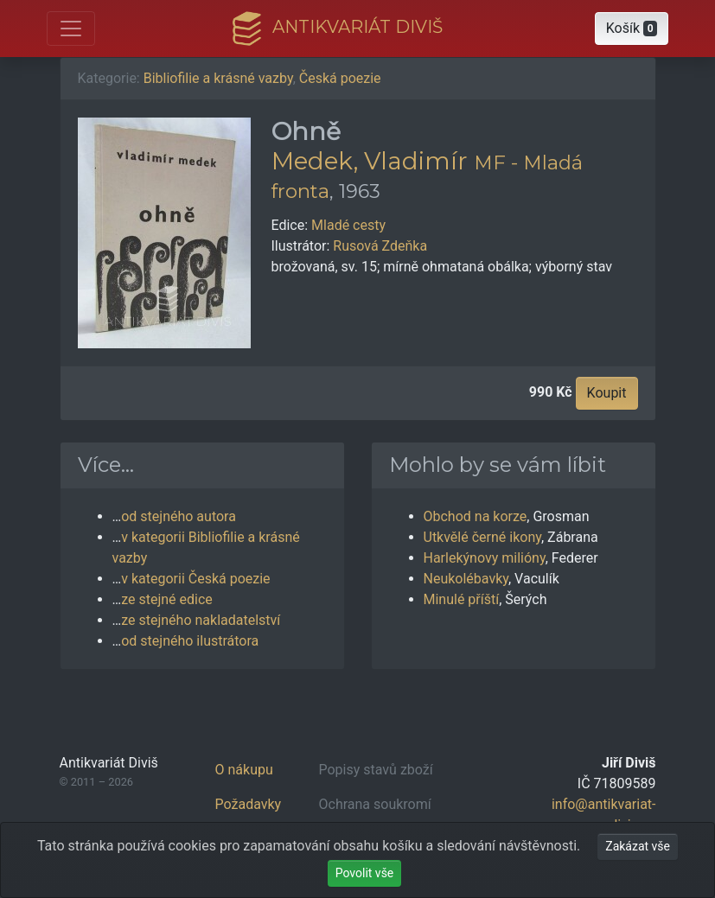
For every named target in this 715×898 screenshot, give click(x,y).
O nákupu (244, 769)
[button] (632, 28)
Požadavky (248, 804)
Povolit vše (364, 873)
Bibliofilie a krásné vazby (218, 78)
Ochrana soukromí (375, 804)
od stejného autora (178, 516)
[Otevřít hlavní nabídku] (71, 28)
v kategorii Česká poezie (195, 578)
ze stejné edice (167, 599)
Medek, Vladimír (369, 160)
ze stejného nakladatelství (200, 620)
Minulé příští (462, 599)
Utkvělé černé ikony (482, 537)
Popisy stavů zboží (376, 769)
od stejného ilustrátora (190, 641)
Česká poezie (340, 78)
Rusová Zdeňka (380, 246)
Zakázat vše (637, 846)
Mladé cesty (348, 225)
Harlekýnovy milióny (485, 558)
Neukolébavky (466, 578)
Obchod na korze (475, 516)
